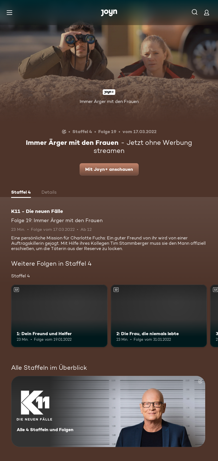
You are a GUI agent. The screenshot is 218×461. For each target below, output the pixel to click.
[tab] (21, 193)
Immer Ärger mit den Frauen (109, 101)
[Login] (206, 12)
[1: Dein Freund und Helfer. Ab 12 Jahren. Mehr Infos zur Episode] (59, 316)
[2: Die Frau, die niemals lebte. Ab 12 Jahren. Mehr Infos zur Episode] (159, 316)
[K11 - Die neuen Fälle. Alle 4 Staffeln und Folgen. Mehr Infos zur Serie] (108, 411)
